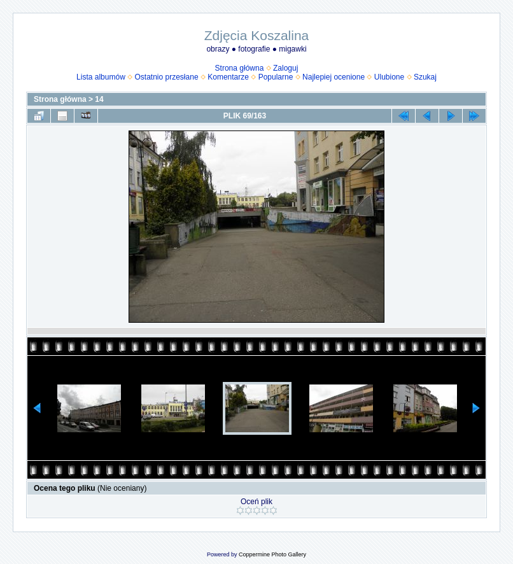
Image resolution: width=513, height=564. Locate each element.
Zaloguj (285, 68)
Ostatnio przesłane (167, 77)
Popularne (275, 77)
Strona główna (239, 68)
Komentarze (228, 77)
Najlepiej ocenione (333, 77)
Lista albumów (100, 77)
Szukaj (425, 77)
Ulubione (389, 77)
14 (99, 99)
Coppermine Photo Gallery (272, 554)
